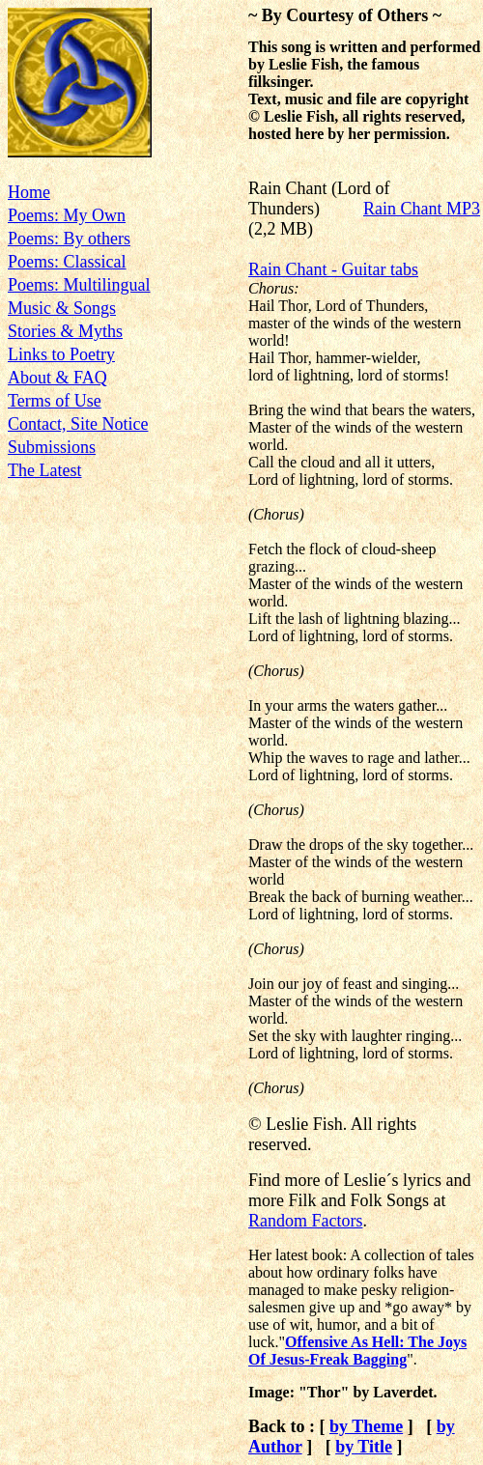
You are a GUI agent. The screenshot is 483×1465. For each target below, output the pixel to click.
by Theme (366, 1426)
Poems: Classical (67, 261)
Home (29, 192)
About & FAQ (57, 377)
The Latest (44, 470)
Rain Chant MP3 (421, 208)
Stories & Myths (65, 331)
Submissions (52, 447)
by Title (363, 1446)
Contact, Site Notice (78, 424)
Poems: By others (69, 238)
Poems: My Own (67, 215)
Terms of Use (54, 400)
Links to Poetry (61, 354)
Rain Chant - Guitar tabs (333, 269)
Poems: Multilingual (79, 285)
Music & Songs (62, 308)
